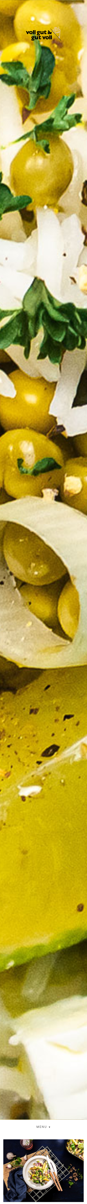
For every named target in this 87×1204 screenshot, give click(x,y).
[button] (43, 1126)
